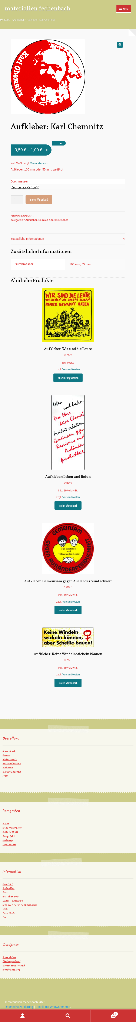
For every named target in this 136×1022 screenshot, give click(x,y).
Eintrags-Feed (11, 961)
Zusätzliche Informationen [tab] (27, 238)
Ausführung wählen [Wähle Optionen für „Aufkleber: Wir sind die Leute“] (68, 378)
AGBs (6, 824)
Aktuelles (8, 888)
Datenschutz (11, 832)
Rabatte (8, 768)
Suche (68, 1016)
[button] (120, 45)
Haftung (8, 840)
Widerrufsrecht (12, 828)
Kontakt (8, 884)
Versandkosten (38, 163)
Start (6, 19)
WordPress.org (11, 970)
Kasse (6, 755)
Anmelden (9, 957)
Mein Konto (10, 759)
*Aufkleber (18, 19)
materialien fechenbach (37, 8)
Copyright (9, 836)
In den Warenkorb (39, 199)
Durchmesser (19, 181)
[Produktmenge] (17, 199)
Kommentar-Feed (14, 966)
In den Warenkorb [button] (68, 505)
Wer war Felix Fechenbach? (20, 905)
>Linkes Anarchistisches (53, 220)
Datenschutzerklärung (19, 1007)
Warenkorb (9, 751)
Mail (5, 776)
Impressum (9, 844)
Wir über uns (11, 897)
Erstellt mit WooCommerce (53, 1007)
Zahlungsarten (12, 772)
